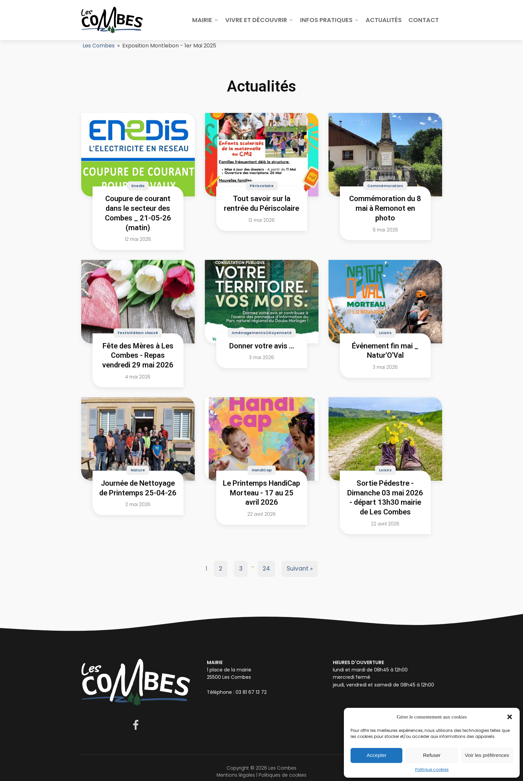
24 (266, 569)
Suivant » (300, 569)
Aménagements (248, 332)
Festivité (127, 332)
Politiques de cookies (282, 775)
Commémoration (385, 185)
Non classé (147, 332)
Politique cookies (432, 769)
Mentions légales (236, 775)
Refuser (432, 755)
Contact (423, 20)
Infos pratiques (329, 20)
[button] (509, 717)
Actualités (384, 20)
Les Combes (99, 45)
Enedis (138, 185)
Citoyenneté (278, 332)
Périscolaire (262, 185)
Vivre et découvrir (259, 20)
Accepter (376, 755)
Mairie (205, 20)
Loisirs (385, 332)
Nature (138, 470)
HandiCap (262, 470)
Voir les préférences (487, 755)
